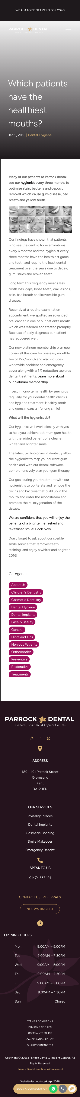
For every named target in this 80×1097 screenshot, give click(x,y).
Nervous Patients (24, 644)
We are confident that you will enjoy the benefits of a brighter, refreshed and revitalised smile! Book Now (39, 523)
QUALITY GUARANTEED (40, 1045)
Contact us (30, 897)
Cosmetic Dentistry (26, 600)
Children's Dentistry (26, 592)
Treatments (20, 674)
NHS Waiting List (40, 909)
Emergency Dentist (40, 850)
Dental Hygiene (40, 135)
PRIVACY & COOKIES (40, 1027)
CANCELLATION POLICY (40, 1039)
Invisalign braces (40, 816)
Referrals (52, 897)
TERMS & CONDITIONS (40, 1021)
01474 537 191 (40, 878)
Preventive (19, 659)
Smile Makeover (40, 841)
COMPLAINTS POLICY (40, 1033)
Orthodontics (21, 652)
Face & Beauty (22, 622)
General (17, 630)
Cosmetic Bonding (40, 833)
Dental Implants (23, 615)
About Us (18, 585)
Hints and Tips (22, 637)
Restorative (20, 667)
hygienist (28, 183)
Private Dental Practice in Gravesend (40, 1069)
